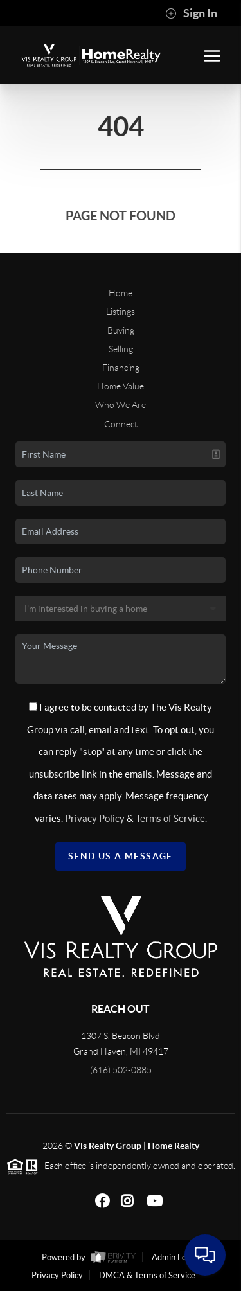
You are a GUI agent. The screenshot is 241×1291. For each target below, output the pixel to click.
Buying (120, 330)
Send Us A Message (120, 856)
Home (120, 293)
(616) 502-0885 (121, 1070)
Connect (121, 424)
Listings (120, 312)
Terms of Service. (171, 818)
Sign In (191, 13)
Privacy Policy (95, 818)
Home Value (120, 386)
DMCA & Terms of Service (147, 1275)
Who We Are (120, 405)
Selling (121, 349)
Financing (120, 367)
